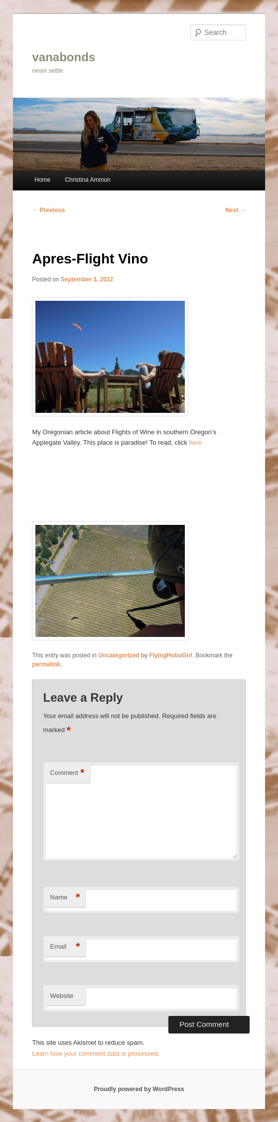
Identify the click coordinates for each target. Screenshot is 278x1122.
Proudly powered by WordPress (139, 1089)
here (195, 442)
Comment (67, 773)
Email (65, 947)
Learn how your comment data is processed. (95, 1053)
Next (235, 210)
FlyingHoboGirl (170, 655)
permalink (46, 664)
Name (65, 897)
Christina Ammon (87, 179)
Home (42, 179)
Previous (48, 210)
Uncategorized (118, 655)
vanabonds (63, 57)
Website (62, 995)
